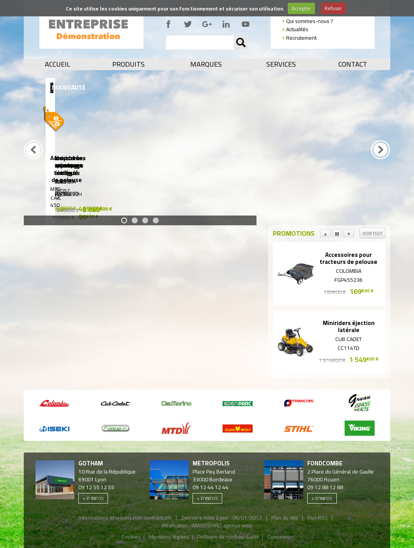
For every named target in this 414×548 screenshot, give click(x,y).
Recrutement (301, 38)
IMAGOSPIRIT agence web (221, 525)
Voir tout (372, 233)
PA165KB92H (248, 193)
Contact (352, 64)
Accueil (57, 64)
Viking (84, 181)
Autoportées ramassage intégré (84, 165)
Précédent (325, 236)
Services (281, 64)
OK (241, 42)
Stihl (330, 181)
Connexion (280, 537)
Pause (337, 236)
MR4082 (166, 193)
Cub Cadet (348, 339)
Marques (206, 64)
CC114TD (348, 348)
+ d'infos (93, 498)
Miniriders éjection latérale (349, 327)
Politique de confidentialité (228, 537)
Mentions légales (169, 537)
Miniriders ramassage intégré (166, 165)
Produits (128, 64)
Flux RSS (317, 518)
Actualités (297, 29)
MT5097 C (84, 193)
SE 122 (330, 193)
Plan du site (284, 518)
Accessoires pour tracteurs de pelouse (348, 258)
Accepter (301, 8)
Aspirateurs (330, 165)
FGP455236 (348, 280)
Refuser (333, 8)
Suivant (348, 236)
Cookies (131, 537)
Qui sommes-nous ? (309, 21)
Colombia (248, 181)
